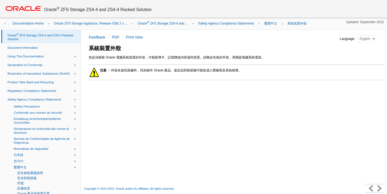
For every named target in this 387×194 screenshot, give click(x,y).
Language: (348, 39)
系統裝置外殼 (297, 23)
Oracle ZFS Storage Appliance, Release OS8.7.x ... (90, 23)
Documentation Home (28, 23)
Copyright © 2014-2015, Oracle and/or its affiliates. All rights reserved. (129, 188)
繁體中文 (270, 23)
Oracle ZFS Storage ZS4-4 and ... (163, 23)
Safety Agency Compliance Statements (226, 23)
